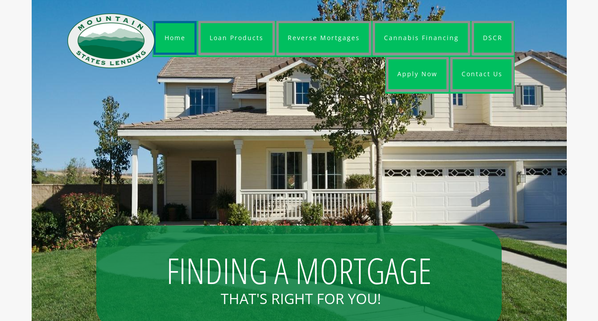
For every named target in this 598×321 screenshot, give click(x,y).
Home (175, 37)
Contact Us (482, 74)
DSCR (493, 37)
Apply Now (417, 74)
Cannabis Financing (421, 37)
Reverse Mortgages (324, 37)
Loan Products (237, 37)
